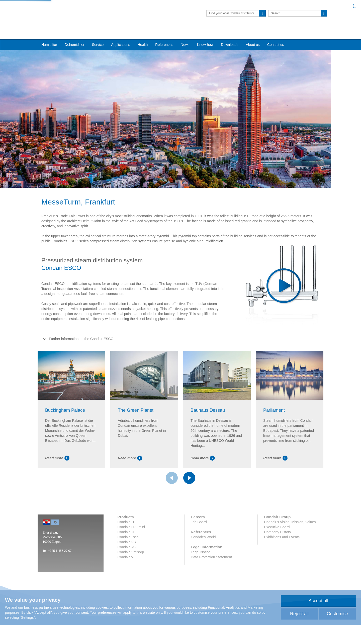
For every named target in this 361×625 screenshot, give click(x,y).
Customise (337, 613)
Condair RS (127, 550)
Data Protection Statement (211, 560)
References (164, 35)
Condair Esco (128, 540)
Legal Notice (200, 555)
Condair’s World (203, 540)
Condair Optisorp (131, 555)
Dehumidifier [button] (74, 35)
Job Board (199, 525)
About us (253, 35)
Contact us (275, 35)
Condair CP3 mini (131, 530)
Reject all (299, 613)
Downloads (229, 35)
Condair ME (127, 560)
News (185, 35)
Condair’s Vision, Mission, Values (290, 525)
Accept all (318, 600)
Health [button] (143, 35)
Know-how (205, 35)
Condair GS (127, 545)
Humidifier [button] (49, 35)
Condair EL (126, 525)
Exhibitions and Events (282, 540)
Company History (277, 535)
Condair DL (126, 535)
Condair (66, 11)
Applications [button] (120, 35)
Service (98, 35)
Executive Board (277, 530)
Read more (57, 461)
